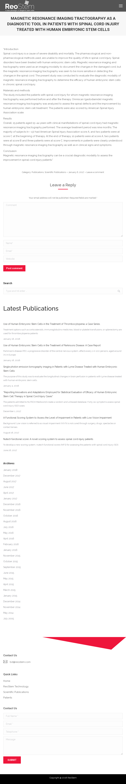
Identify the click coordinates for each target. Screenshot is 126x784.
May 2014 (8, 613)
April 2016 (8, 538)
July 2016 (8, 527)
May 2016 (8, 533)
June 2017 (8, 487)
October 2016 (10, 515)
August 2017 (9, 481)
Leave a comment (95, 172)
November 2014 (11, 607)
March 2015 (9, 590)
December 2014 (11, 601)
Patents (7, 697)
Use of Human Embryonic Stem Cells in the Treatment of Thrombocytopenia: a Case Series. (51, 324)
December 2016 (12, 504)
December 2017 (11, 475)
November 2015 (11, 555)
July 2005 (8, 618)
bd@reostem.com (20, 662)
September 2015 (12, 567)
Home (6, 680)
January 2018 (10, 470)
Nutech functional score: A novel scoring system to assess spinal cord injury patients (48, 439)
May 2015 (8, 578)
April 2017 (8, 493)
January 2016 (10, 550)
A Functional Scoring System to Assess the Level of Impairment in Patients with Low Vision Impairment (57, 417)
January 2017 (10, 498)
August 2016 (10, 521)
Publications (38, 172)
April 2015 (8, 584)
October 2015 (10, 561)
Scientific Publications (55, 172)
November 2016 (12, 510)
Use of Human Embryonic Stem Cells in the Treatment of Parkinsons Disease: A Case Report (52, 345)
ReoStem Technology (16, 686)
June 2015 (8, 573)
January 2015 (10, 595)
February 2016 (11, 544)
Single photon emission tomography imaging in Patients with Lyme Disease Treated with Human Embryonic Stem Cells (60, 368)
